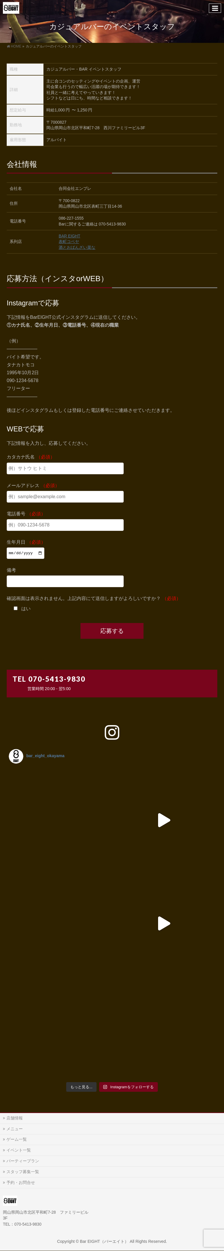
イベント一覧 (18, 1150)
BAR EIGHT (69, 236)
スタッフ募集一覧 (22, 1171)
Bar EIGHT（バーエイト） (104, 1241)
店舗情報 (14, 1118)
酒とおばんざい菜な (77, 247)
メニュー (14, 1128)
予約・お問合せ (20, 1182)
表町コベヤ (69, 241)
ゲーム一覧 (16, 1139)
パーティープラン (22, 1161)
